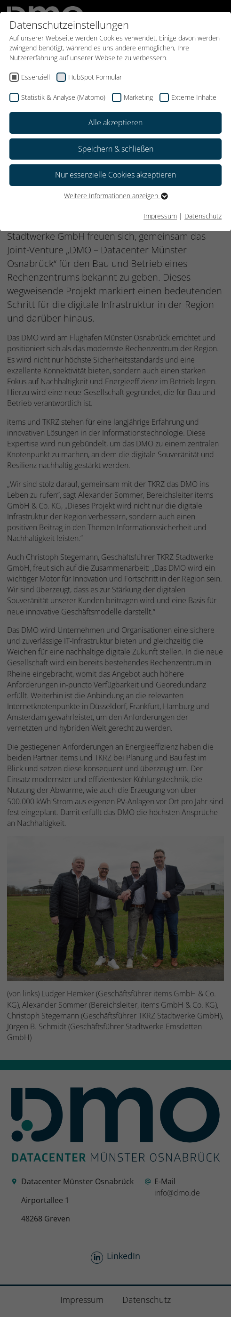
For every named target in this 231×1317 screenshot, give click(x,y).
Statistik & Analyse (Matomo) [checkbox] (63, 97)
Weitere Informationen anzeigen (115, 195)
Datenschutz (203, 215)
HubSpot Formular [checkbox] (95, 77)
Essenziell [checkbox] (35, 77)
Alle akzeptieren (115, 122)
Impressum (160, 215)
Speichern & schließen (115, 149)
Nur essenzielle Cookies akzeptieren (115, 175)
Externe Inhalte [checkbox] (193, 97)
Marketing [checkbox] (138, 97)
